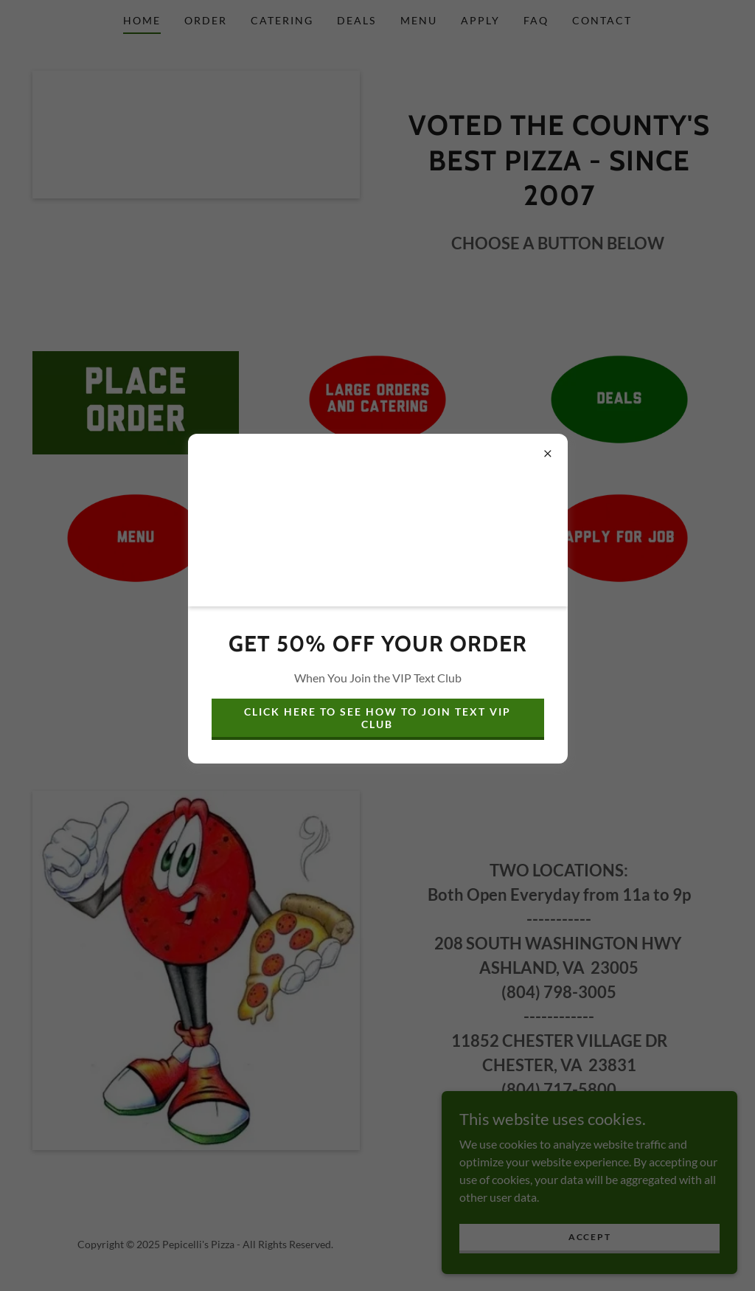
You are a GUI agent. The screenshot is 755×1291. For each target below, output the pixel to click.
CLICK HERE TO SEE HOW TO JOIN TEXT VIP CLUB (377, 717)
